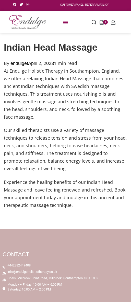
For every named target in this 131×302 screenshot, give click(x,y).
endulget (19, 63)
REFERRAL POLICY (97, 4)
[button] (65, 22)
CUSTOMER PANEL (72, 4)
